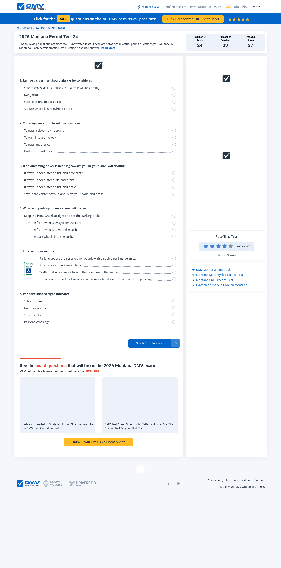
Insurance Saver (150, 6)
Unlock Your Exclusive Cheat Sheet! (98, 442)
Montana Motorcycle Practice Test (217, 274)
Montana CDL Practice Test (212, 279)
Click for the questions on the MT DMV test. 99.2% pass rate (95, 19)
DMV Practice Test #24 (204, 6)
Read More (108, 48)
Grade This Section (149, 343)
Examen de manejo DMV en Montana (219, 285)
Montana (177, 6)
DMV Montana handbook (211, 269)
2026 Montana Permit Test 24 (50, 28)
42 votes (231, 255)
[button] (154, 343)
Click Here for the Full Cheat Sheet (193, 19)
